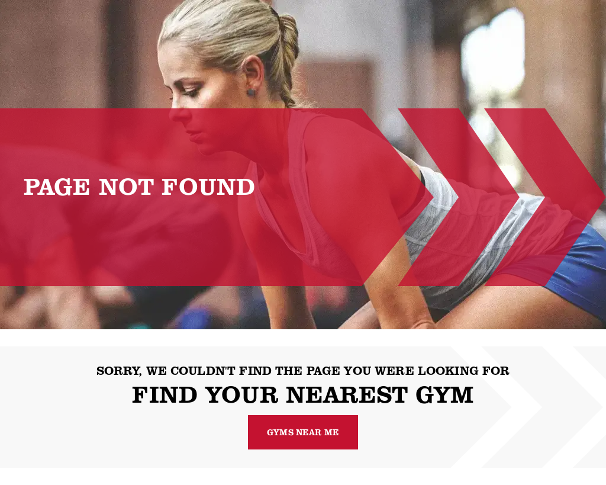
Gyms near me (303, 432)
